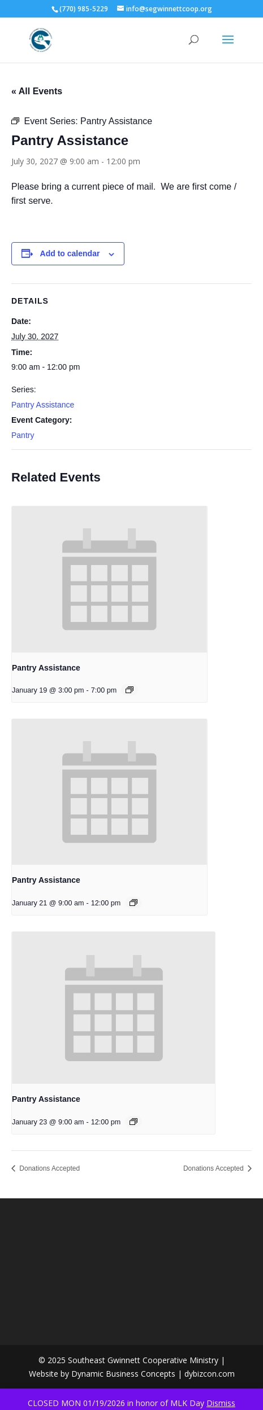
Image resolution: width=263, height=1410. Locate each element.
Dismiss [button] (220, 1403)
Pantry (22, 435)
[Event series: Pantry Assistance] (129, 689)
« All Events (36, 91)
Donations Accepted (49, 1168)
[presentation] (109, 579)
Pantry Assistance (42, 404)
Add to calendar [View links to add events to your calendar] (70, 253)
